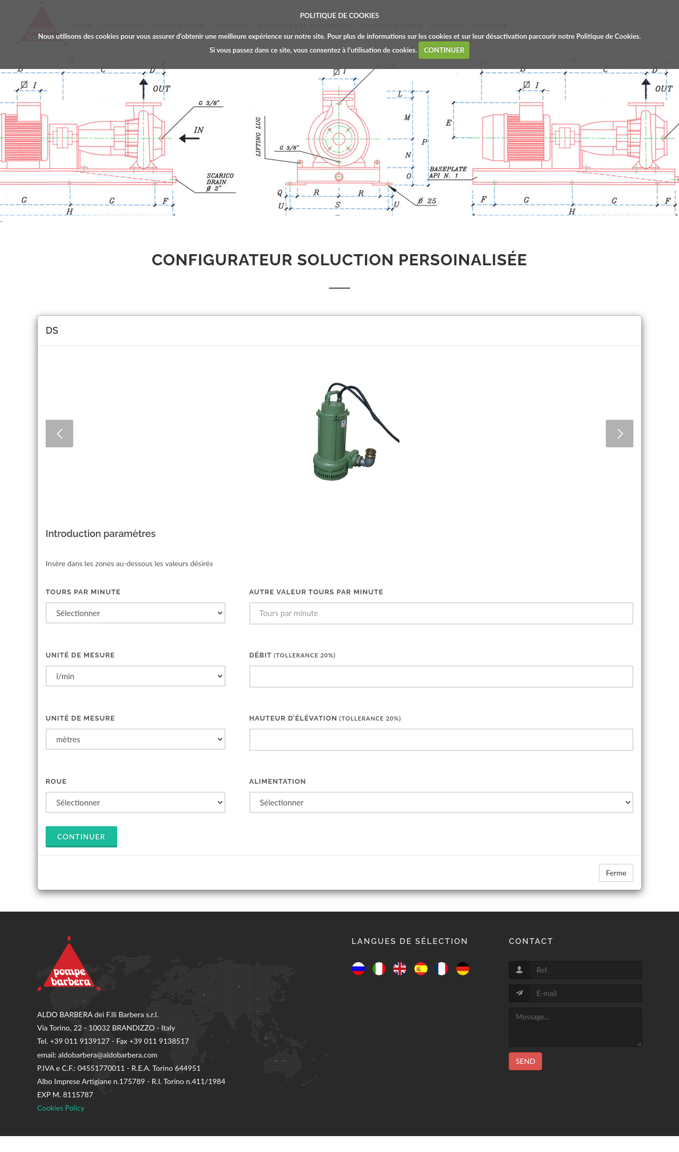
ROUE (56, 781)
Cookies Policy (60, 1107)
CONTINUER (444, 50)
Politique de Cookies (607, 36)
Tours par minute (83, 592)
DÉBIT (292, 655)
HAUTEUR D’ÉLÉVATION (325, 718)
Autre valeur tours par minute (316, 592)
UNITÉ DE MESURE (80, 655)
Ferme (616, 872)
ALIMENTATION (278, 781)
